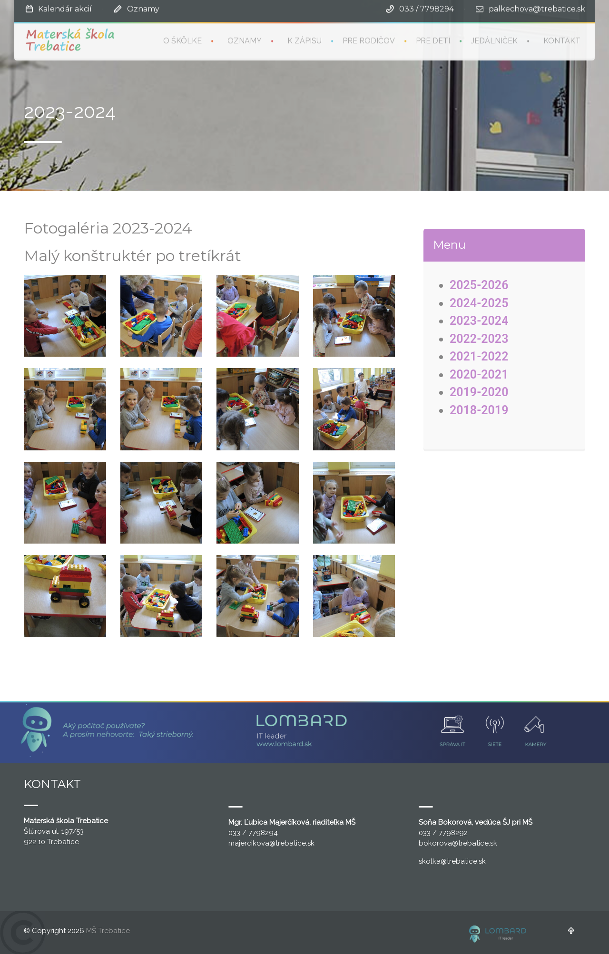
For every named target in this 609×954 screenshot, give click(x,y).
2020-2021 (479, 374)
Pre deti (433, 39)
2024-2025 (479, 303)
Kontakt (561, 39)
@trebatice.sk (291, 843)
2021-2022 (479, 356)
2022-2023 (479, 339)
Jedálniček (494, 39)
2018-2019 (479, 410)
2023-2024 (479, 321)
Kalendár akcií (65, 7)
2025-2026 (479, 285)
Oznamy (143, 7)
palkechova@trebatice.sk (537, 7)
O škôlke (182, 39)
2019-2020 (479, 392)
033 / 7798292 (443, 832)
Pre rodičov (369, 39)
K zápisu (304, 39)
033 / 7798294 (426, 7)
